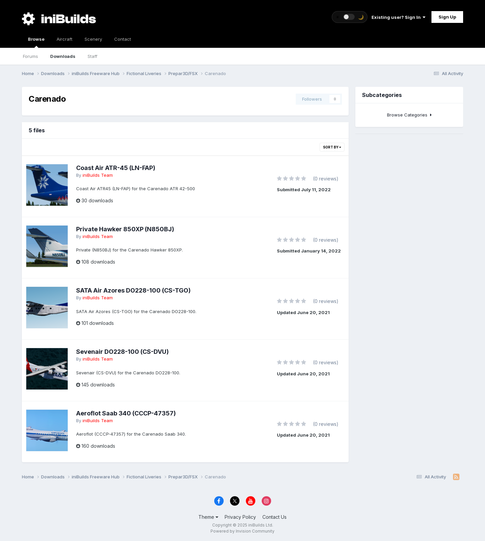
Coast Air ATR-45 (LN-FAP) (115, 167)
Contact (122, 39)
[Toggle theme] (349, 17)
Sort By (332, 147)
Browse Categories (409, 114)
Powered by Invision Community (242, 531)
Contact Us (274, 517)
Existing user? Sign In (398, 17)
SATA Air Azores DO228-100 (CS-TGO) (133, 290)
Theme (208, 517)
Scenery (93, 39)
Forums (30, 56)
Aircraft (64, 39)
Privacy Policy (240, 517)
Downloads (62, 56)
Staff (92, 56)
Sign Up (447, 17)
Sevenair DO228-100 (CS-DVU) (122, 351)
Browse (36, 42)
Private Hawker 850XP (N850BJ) (125, 229)
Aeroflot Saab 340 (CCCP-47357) (126, 413)
